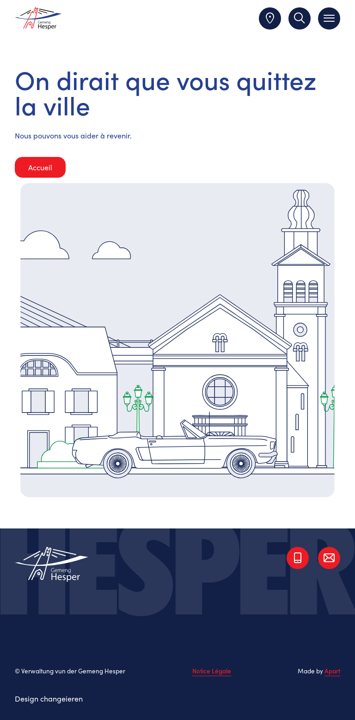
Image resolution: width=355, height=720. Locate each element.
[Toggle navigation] (329, 18)
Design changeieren (49, 698)
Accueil (40, 167)
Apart (332, 670)
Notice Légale (211, 671)
